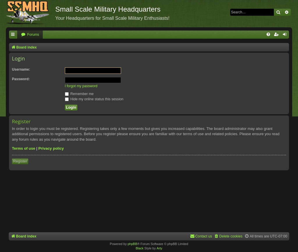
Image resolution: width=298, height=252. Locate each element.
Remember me (79, 94)
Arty (159, 248)
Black (139, 248)
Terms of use (23, 148)
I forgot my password (81, 86)
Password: (21, 79)
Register (20, 161)
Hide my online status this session (94, 99)
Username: (21, 69)
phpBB (132, 244)
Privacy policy (51, 148)
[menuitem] (29, 35)
